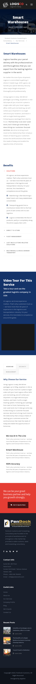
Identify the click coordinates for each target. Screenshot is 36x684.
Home (5, 592)
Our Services (7, 599)
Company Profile (9, 602)
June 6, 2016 (18, 633)
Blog (5, 605)
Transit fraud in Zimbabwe (21, 650)
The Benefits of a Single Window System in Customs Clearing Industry (21, 640)
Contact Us (7, 612)
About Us (6, 595)
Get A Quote (7, 609)
